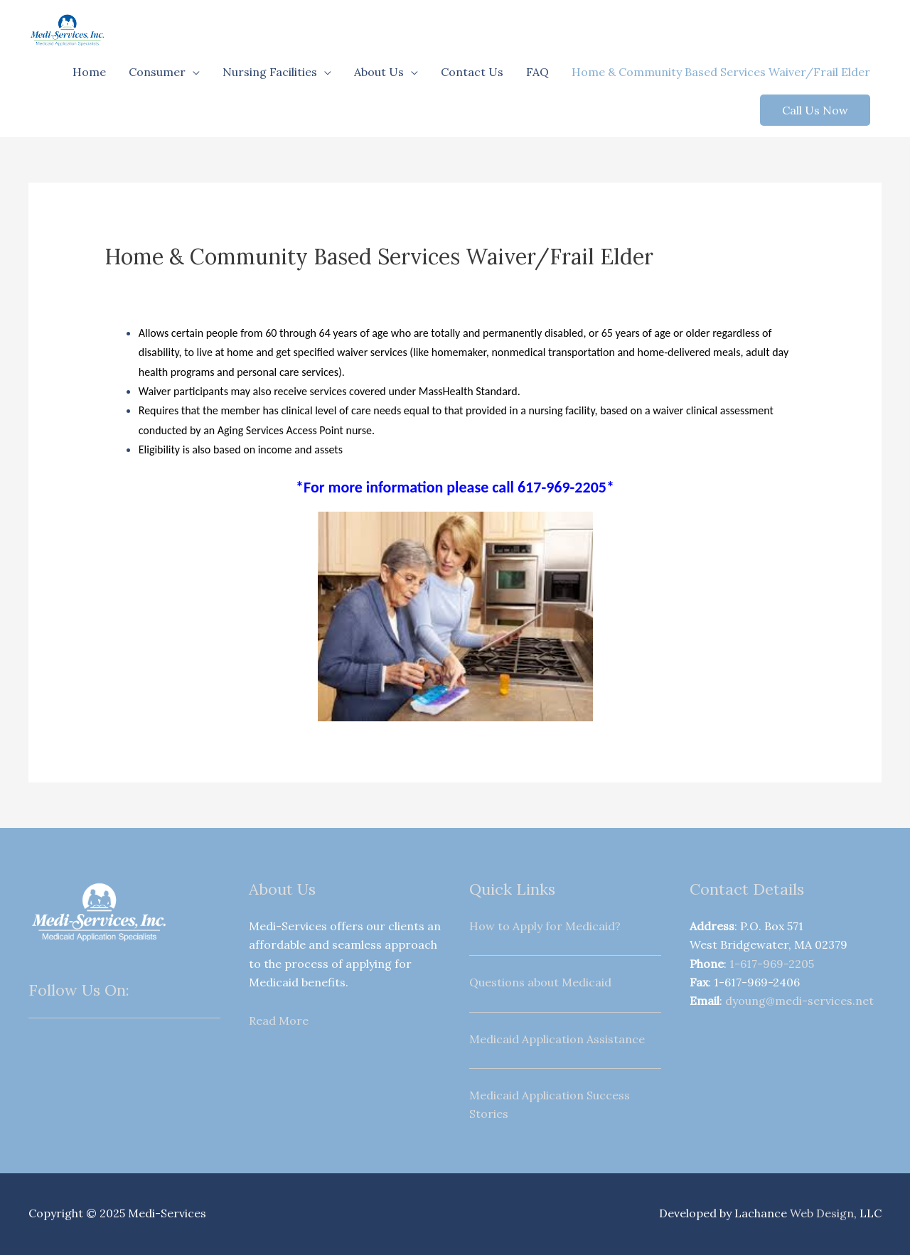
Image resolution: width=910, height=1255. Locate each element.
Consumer (157, 72)
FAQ (537, 72)
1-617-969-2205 (771, 964)
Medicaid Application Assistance (557, 1039)
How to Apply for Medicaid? (545, 926)
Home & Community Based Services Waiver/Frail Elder (721, 72)
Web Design (822, 1213)
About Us (379, 72)
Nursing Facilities (270, 72)
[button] (815, 110)
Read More (279, 1020)
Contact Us (472, 72)
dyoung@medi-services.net (799, 1000)
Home (89, 72)
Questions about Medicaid (540, 982)
